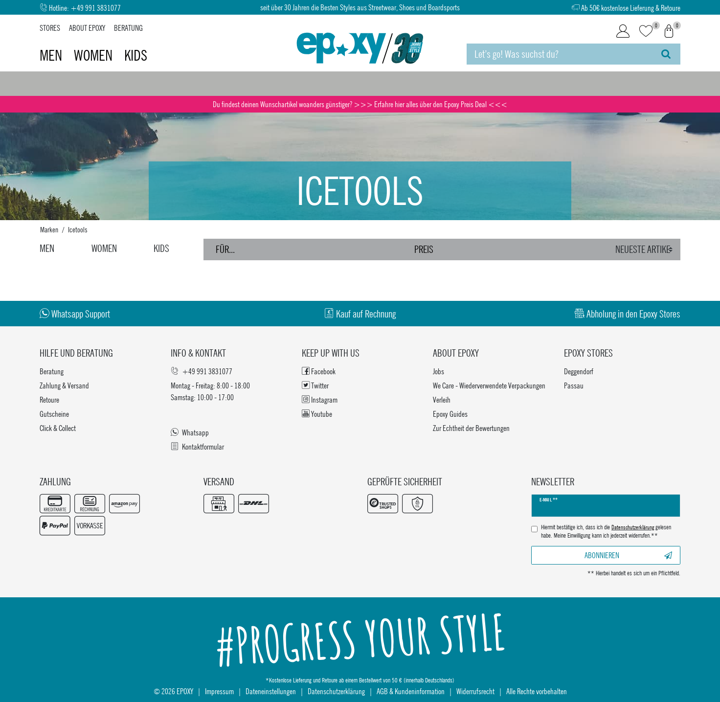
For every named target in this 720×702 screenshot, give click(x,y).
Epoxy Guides (450, 413)
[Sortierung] (645, 249)
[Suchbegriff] (559, 54)
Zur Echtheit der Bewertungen (471, 428)
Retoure (49, 399)
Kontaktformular (197, 446)
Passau (574, 385)
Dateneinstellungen (271, 691)
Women (94, 55)
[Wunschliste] (645, 32)
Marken (49, 229)
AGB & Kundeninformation (411, 691)
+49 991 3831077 (95, 7)
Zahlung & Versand (64, 385)
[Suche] (666, 54)
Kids (135, 55)
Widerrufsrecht (475, 691)
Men (52, 55)
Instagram (320, 399)
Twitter (315, 385)
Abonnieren (628, 555)
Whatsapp (190, 432)
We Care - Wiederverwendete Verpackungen (489, 385)
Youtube (317, 413)
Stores (50, 28)
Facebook (319, 371)
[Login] (622, 31)
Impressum (219, 691)
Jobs (438, 371)
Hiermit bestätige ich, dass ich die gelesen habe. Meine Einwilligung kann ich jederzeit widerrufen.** (606, 531)
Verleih (441, 399)
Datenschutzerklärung (336, 691)
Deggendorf (578, 371)
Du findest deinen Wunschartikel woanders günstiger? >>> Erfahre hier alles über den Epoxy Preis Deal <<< (360, 104)
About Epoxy (87, 28)
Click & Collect (58, 428)
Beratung (128, 28)
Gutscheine (54, 413)
